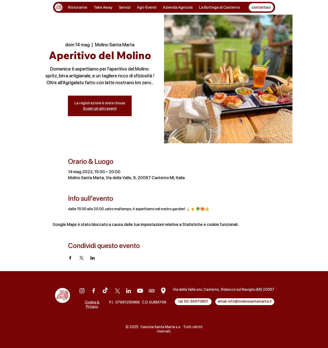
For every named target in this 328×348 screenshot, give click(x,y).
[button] (261, 7)
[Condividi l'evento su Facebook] (70, 258)
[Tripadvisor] (151, 290)
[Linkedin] (128, 290)
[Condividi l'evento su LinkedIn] (92, 258)
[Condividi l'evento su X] (81, 258)
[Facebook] (93, 290)
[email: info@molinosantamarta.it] (244, 301)
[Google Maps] (163, 290)
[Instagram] (82, 290)
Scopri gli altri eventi (100, 108)
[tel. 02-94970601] (193, 301)
